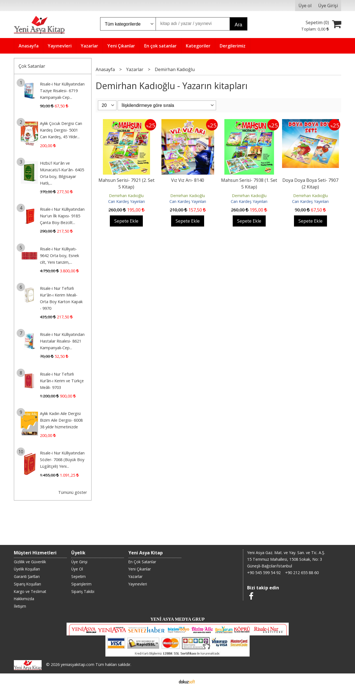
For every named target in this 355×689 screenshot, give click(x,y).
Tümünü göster (72, 492)
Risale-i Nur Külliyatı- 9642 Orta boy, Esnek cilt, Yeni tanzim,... (59, 255)
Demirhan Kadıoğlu (126, 195)
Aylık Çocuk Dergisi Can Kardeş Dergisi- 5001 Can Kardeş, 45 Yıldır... (61, 130)
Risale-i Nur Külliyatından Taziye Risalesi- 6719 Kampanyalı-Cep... (62, 90)
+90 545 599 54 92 (264, 572)
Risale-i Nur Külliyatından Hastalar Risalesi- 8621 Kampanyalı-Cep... (62, 341)
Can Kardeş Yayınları (126, 201)
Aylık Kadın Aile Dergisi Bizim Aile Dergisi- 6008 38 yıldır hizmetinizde (61, 420)
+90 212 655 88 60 (302, 572)
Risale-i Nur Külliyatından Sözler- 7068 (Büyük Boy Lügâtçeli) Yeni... (62, 459)
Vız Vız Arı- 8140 (187, 180)
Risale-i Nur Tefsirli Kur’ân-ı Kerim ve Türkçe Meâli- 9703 (62, 380)
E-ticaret (169, 681)
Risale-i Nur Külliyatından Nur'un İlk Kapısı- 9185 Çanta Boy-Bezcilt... (62, 216)
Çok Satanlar (32, 66)
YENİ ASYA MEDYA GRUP (177, 619)
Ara (238, 24)
